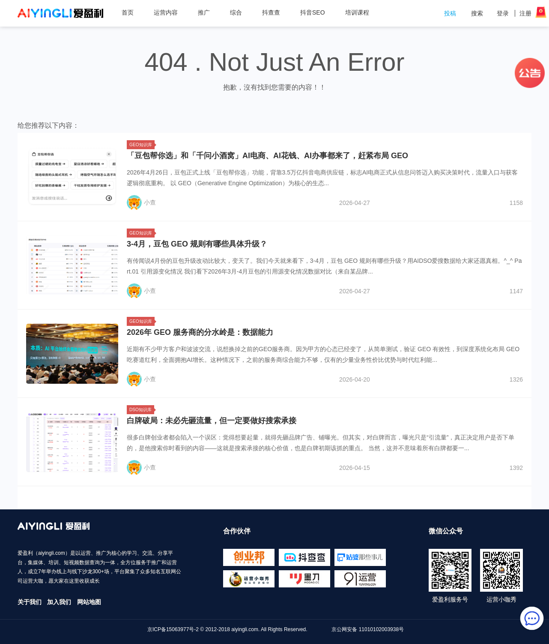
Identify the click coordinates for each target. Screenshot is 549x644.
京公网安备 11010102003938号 (367, 629)
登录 (503, 13)
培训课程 (357, 12)
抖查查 (271, 12)
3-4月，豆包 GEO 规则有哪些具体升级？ (197, 244)
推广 (207, 12)
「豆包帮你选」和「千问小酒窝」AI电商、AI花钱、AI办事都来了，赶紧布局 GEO (267, 155)
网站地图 (89, 602)
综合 (239, 12)
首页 (128, 12)
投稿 (450, 13)
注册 (525, 13)
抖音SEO (312, 12)
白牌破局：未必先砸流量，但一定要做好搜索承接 (211, 420)
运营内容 (169, 12)
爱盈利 (60, 13)
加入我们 (59, 602)
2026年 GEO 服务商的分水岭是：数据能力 (200, 332)
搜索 (477, 13)
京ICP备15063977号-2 (173, 629)
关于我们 (30, 602)
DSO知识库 (141, 409)
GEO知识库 (142, 144)
